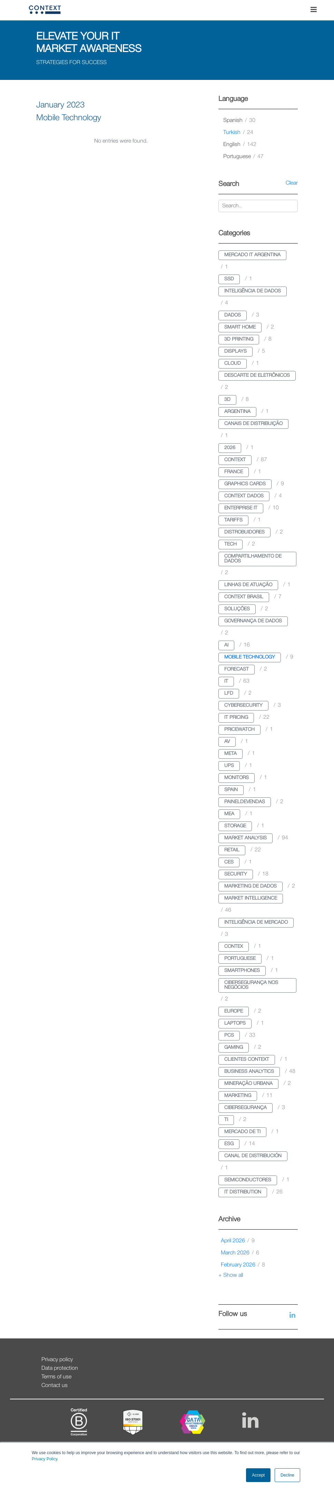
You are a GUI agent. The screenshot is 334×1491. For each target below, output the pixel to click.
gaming (233, 1047)
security (235, 874)
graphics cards (245, 484)
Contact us (54, 1385)
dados (232, 315)
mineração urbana (248, 1083)
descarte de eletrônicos (257, 375)
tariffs (233, 520)
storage (235, 826)
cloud (232, 363)
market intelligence (250, 898)
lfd (228, 693)
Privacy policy (57, 1359)
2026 (229, 448)
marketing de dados (250, 886)
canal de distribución (253, 1156)
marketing (237, 1096)
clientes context (246, 1059)
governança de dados (253, 621)
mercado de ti (242, 1132)
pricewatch (239, 729)
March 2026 (240, 1253)
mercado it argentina (252, 255)
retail (231, 850)
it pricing (236, 717)
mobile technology (249, 657)
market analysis (245, 838)
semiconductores (247, 1180)
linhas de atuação (248, 585)
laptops (235, 1023)
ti (226, 1120)
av (227, 741)
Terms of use (56, 1377)
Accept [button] (258, 1475)
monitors (236, 778)
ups (229, 766)
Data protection (59, 1368)
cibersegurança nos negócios (251, 985)
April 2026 (238, 1241)
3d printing (238, 339)
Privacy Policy (44, 1459)
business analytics (249, 1071)
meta (230, 754)
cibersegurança (245, 1108)
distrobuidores (244, 532)
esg (229, 1144)
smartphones (242, 971)
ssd (229, 279)
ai (226, 645)
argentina (237, 412)
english (239, 144)
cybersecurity (243, 705)
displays (235, 351)
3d (227, 399)
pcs (229, 1035)
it (226, 681)
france (233, 472)
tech (230, 544)
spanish (239, 120)
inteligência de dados (252, 291)
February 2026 (243, 1265)
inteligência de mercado (256, 922)
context (235, 460)
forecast (236, 669)
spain (231, 790)
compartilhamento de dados (253, 558)
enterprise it (240, 508)
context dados (244, 496)
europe (233, 1011)
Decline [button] (287, 1475)
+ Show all (230, 1275)
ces (229, 862)
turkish (238, 132)
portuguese (243, 156)
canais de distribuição (253, 424)
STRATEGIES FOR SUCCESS (71, 62)
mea (229, 814)
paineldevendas (244, 802)
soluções (237, 609)
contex (233, 946)
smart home (240, 327)
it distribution (242, 1192)
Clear (292, 183)
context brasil (243, 597)
